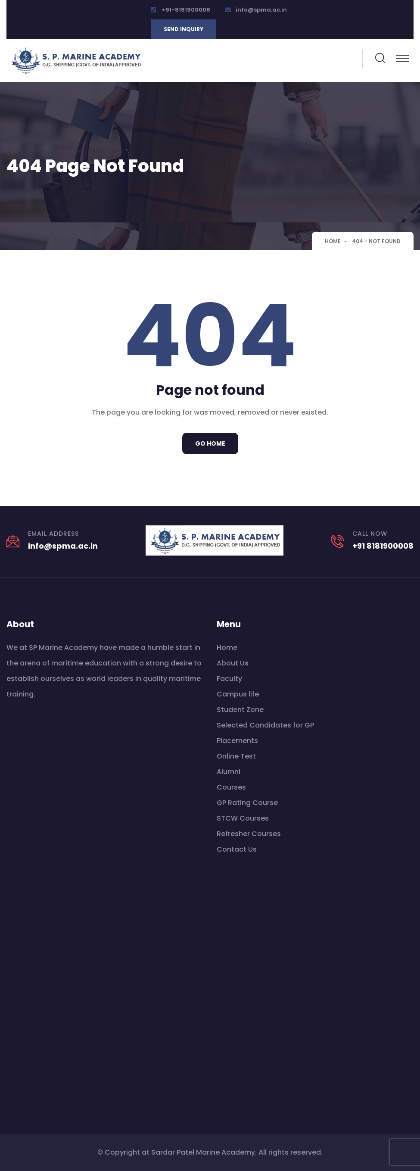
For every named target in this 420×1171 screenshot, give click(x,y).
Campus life (238, 694)
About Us (233, 663)
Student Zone (240, 710)
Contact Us (237, 849)
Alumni (228, 772)
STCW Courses (243, 818)
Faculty (229, 679)
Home (333, 241)
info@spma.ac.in (261, 10)
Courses (231, 787)
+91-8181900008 (186, 10)
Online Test (236, 756)
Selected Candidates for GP (265, 725)
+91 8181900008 (383, 545)
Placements (237, 741)
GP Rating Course (247, 803)
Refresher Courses (249, 834)
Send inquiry (183, 29)
